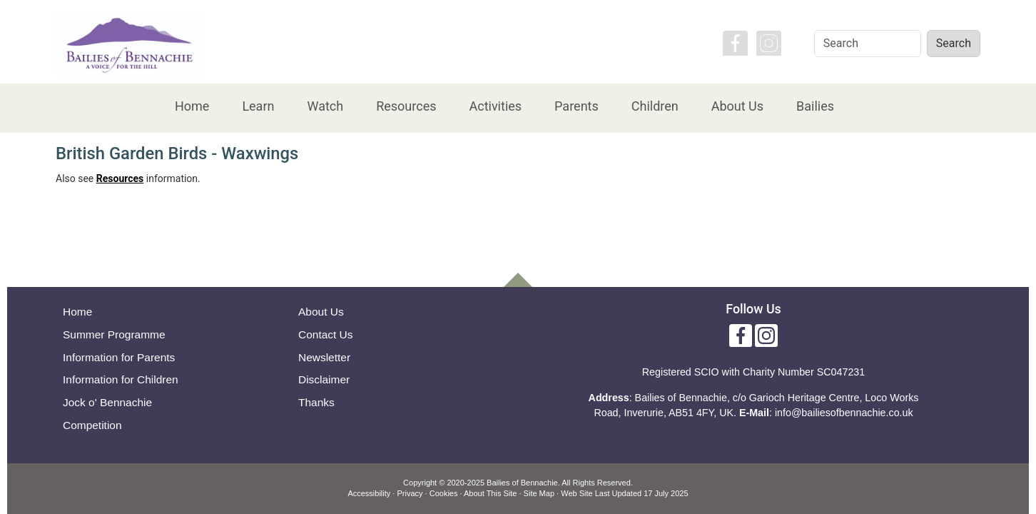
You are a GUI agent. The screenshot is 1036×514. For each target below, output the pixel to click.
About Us (737, 106)
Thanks (316, 402)
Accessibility (368, 493)
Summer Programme (114, 334)
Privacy (409, 493)
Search (953, 43)
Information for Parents (119, 357)
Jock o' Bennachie (107, 402)
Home (192, 106)
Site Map (539, 493)
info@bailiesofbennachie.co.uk (844, 412)
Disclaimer (324, 379)
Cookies (444, 493)
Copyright (420, 482)
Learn (258, 106)
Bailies (815, 106)
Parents (576, 106)
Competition (92, 425)
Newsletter (324, 357)
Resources (406, 106)
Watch (325, 106)
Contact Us (325, 334)
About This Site (490, 493)
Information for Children (120, 379)
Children (655, 106)
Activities (495, 106)
